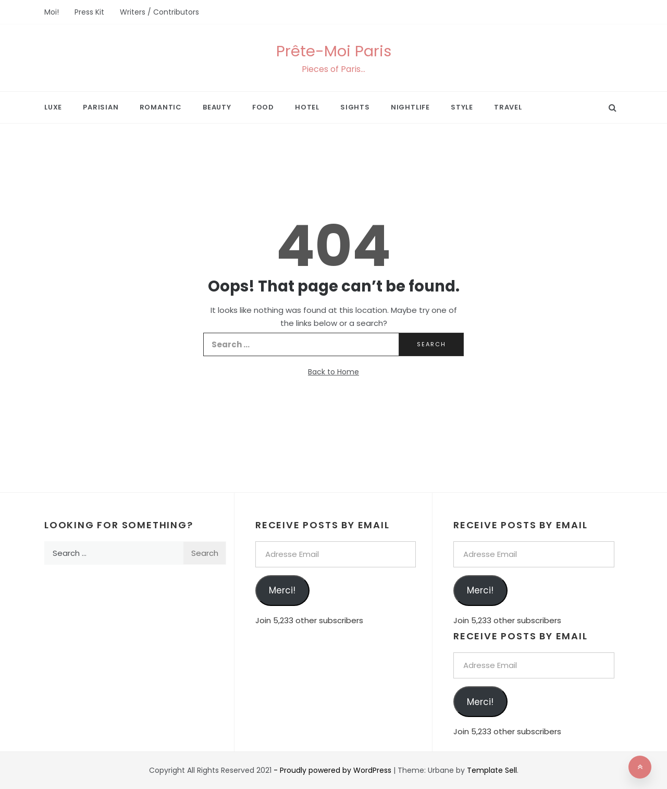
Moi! (51, 12)
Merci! (282, 590)
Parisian (100, 107)
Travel (508, 107)
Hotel (307, 107)
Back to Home (333, 372)
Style (462, 107)
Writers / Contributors (159, 12)
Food (263, 107)
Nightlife (410, 107)
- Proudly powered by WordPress (333, 770)
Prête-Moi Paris (333, 51)
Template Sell (492, 770)
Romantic (161, 107)
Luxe (53, 107)
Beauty (217, 107)
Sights (355, 107)
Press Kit (89, 12)
